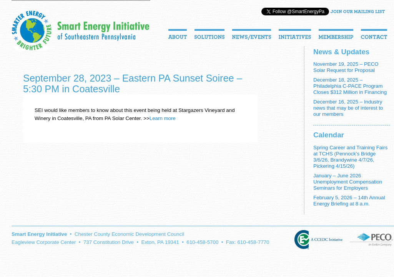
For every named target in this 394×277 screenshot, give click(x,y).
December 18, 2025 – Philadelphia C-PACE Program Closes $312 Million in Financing (350, 86)
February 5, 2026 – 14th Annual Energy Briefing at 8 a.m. (349, 201)
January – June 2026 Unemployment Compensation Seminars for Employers (347, 182)
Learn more (163, 118)
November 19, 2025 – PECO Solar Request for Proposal (346, 67)
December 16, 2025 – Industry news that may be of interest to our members (348, 108)
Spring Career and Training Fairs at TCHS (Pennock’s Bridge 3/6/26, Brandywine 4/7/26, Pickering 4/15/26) (350, 157)
